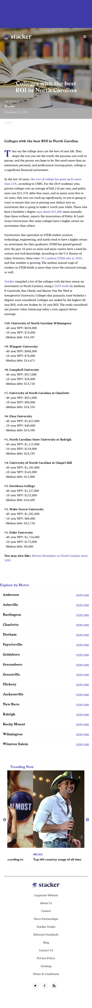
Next (87, 820)
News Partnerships (46, 919)
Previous (4, 820)
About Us (46, 903)
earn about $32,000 (49, 212)
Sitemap (46, 966)
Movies (13, 854)
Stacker (10, 106)
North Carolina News (46, 78)
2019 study (62, 286)
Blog (46, 942)
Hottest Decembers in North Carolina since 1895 (46, 558)
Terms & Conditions (46, 974)
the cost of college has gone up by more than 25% (42, 181)
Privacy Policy (46, 958)
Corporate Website (46, 895)
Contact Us (46, 950)
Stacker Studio (46, 927)
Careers (46, 911)
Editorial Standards (46, 934)
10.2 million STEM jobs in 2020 (61, 258)
